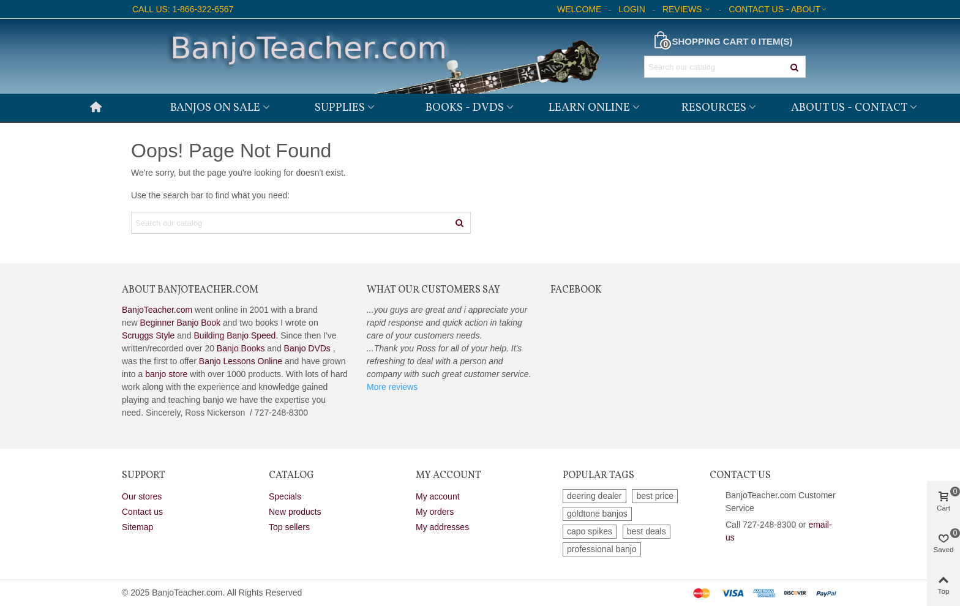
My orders (435, 512)
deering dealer (594, 496)
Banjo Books (241, 348)
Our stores (142, 496)
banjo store (166, 374)
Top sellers (289, 527)
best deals (646, 531)
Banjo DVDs (307, 348)
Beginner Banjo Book (180, 322)
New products (295, 512)
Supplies (340, 108)
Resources (713, 108)
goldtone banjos (597, 513)
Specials (285, 496)
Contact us (142, 512)
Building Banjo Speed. (236, 335)
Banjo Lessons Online (240, 361)
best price (654, 496)
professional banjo (602, 549)
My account (438, 496)
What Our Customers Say (433, 290)
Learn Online (589, 108)
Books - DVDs (465, 108)
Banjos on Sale (215, 108)
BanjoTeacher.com (157, 310)
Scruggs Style (148, 335)
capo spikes (589, 531)
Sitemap (137, 527)
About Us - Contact (849, 108)
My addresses (442, 527)
